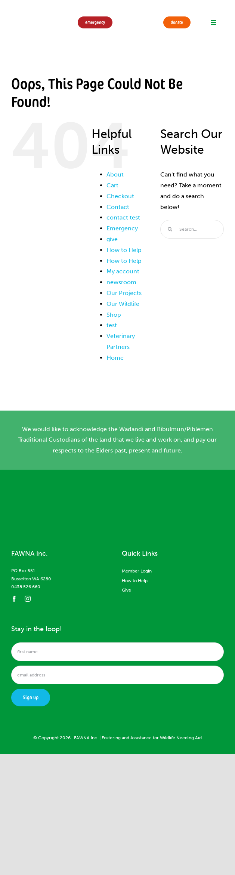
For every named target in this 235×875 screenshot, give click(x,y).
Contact (117, 207)
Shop (113, 314)
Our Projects (124, 293)
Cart (112, 185)
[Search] (169, 229)
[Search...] (192, 229)
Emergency (122, 228)
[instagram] (28, 599)
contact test (123, 217)
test (111, 325)
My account (122, 271)
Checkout (120, 196)
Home (115, 357)
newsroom (121, 282)
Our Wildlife (122, 303)
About (115, 174)
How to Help (124, 250)
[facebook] (14, 599)
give (112, 239)
